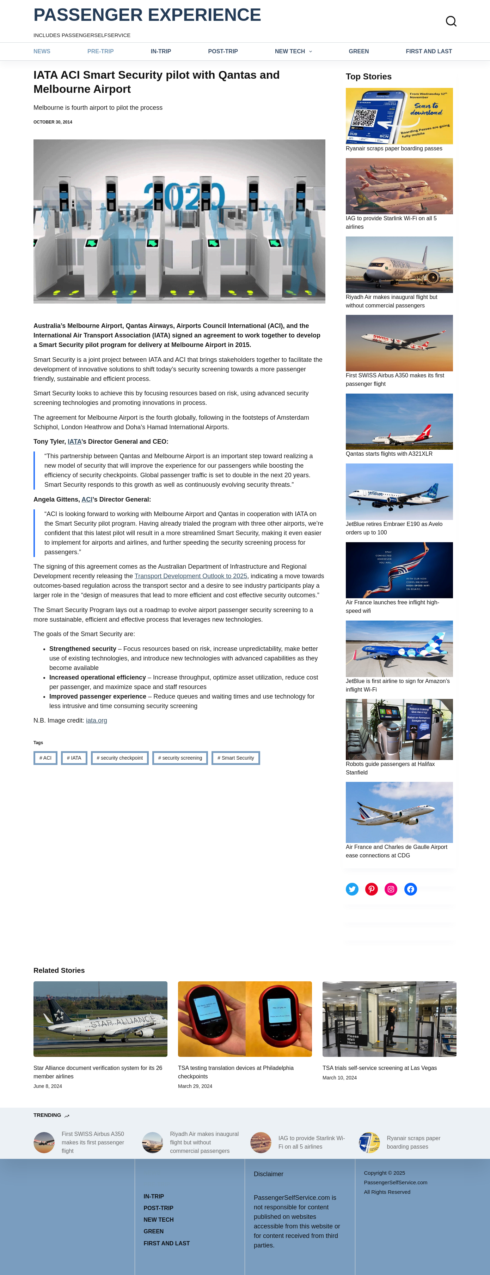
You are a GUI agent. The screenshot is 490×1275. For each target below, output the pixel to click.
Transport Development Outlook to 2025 (191, 576)
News (41, 51)
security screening (180, 758)
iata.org (96, 720)
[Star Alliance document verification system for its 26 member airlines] (100, 1019)
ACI (86, 499)
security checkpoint (120, 758)
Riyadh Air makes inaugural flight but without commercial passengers (204, 1142)
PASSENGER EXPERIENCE (147, 15)
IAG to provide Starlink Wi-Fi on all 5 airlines (311, 1142)
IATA (74, 441)
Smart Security (236, 758)
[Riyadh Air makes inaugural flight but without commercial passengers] (152, 1142)
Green (359, 51)
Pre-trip (100, 51)
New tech (295, 51)
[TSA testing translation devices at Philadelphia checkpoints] (245, 1019)
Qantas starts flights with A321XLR (389, 454)
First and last (429, 51)
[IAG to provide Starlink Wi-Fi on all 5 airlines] (260, 1142)
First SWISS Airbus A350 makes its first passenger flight (93, 1142)
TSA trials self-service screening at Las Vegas (380, 1068)
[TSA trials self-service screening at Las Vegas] (390, 1019)
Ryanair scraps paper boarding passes (394, 148)
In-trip (161, 51)
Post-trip (223, 51)
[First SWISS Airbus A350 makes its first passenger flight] (44, 1142)
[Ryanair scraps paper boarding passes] (369, 1142)
